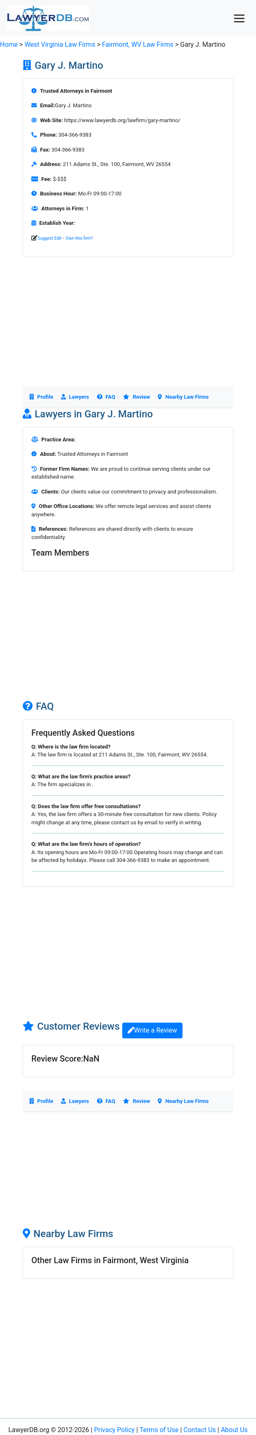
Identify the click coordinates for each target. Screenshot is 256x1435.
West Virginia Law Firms (59, 44)
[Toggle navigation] (239, 18)
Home (9, 44)
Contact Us (199, 1430)
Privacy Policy (114, 1430)
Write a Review (152, 1030)
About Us (234, 1430)
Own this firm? (79, 238)
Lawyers (75, 397)
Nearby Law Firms (183, 397)
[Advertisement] (128, 328)
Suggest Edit (50, 238)
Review (136, 397)
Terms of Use (159, 1430)
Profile (41, 397)
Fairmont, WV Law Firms (138, 44)
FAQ (106, 397)
